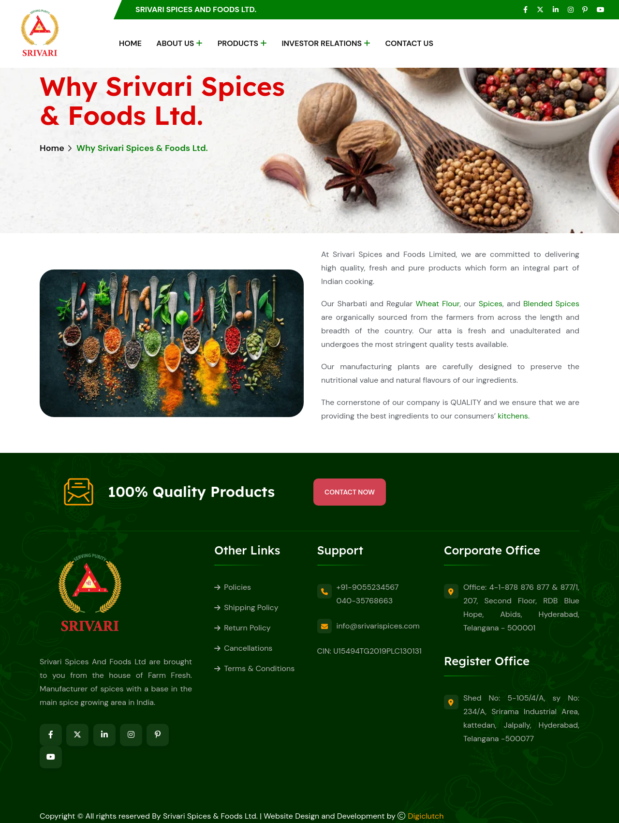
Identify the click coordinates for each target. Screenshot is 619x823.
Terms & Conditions (259, 668)
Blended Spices (551, 304)
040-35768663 (365, 601)
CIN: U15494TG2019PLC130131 (369, 651)
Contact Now (349, 492)
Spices (490, 304)
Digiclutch (426, 816)
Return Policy (247, 628)
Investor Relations (321, 43)
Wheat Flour (437, 304)
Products (238, 43)
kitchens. (514, 416)
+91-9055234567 (368, 587)
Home (130, 43)
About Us (175, 43)
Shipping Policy (251, 607)
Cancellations (248, 648)
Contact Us (409, 43)
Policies (237, 587)
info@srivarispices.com (378, 626)
